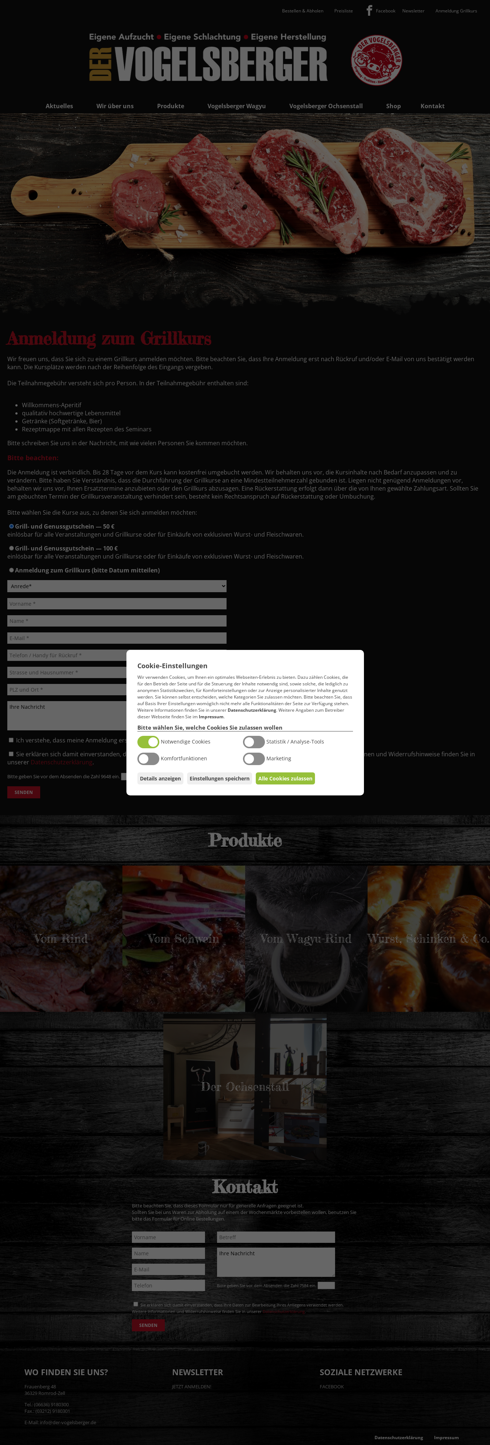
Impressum (211, 717)
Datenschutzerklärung (252, 710)
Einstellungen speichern (220, 778)
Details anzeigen (160, 778)
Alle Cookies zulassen (285, 778)
